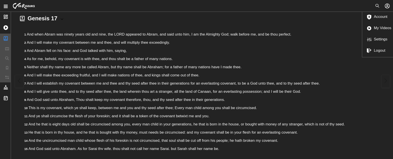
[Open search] (377, 5)
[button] (5, 28)
